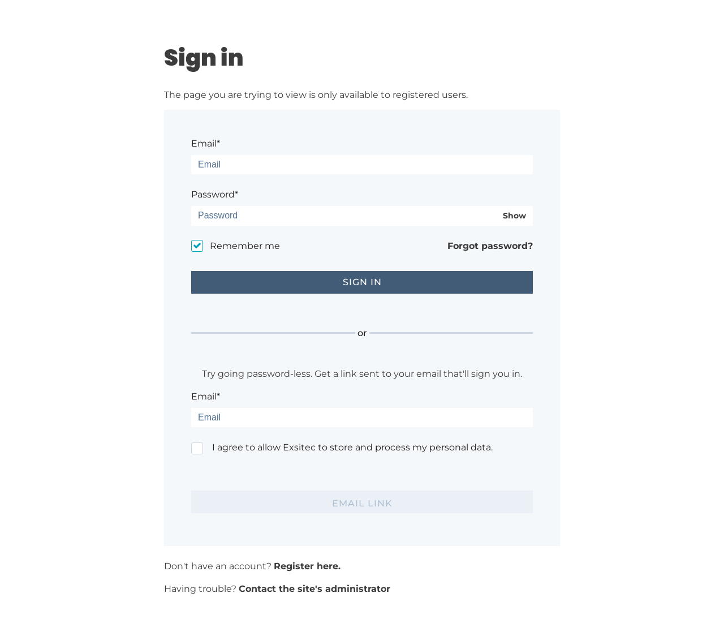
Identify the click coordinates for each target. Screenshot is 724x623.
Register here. (307, 566)
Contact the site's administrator (314, 588)
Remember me (245, 245)
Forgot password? (490, 245)
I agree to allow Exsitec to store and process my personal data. (352, 447)
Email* (205, 143)
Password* (214, 194)
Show (514, 216)
